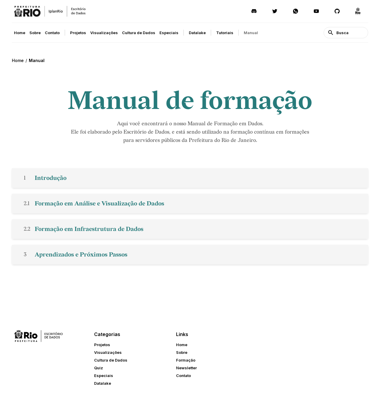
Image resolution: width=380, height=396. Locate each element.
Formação (185, 360)
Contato (52, 32)
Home (19, 32)
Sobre (35, 32)
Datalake (197, 32)
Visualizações (104, 32)
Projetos (78, 32)
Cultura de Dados (138, 32)
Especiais (168, 32)
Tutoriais (224, 32)
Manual (251, 32)
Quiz (98, 367)
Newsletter (186, 367)
